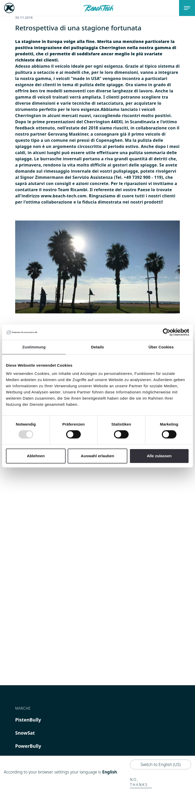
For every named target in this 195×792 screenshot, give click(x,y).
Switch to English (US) (160, 764)
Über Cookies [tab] (161, 347)
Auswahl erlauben (97, 456)
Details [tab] (97, 347)
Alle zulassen (159, 456)
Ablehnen (36, 456)
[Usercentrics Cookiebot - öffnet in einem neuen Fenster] (166, 332)
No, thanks (139, 782)
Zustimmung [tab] (34, 347)
